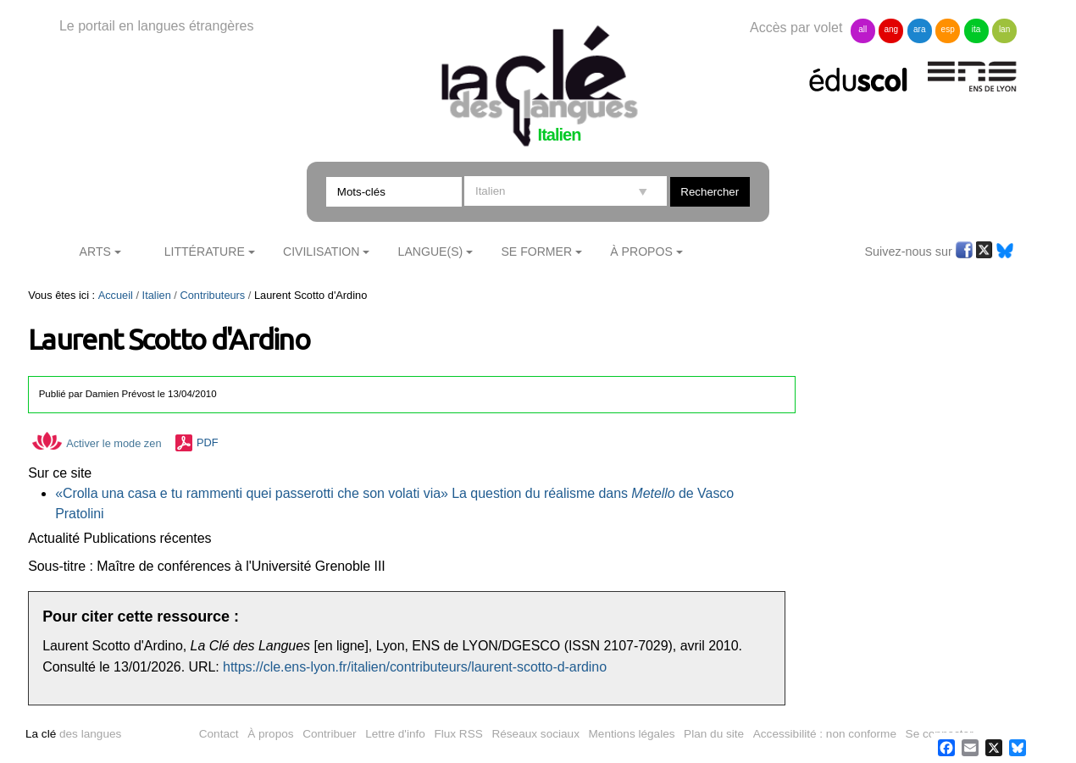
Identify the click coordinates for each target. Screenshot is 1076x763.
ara (919, 29)
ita (976, 29)
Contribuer (329, 733)
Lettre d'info (395, 733)
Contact (219, 733)
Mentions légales (632, 733)
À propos (270, 733)
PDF (208, 443)
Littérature (204, 251)
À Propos (641, 251)
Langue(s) (430, 251)
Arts (95, 251)
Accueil (115, 295)
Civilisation (321, 251)
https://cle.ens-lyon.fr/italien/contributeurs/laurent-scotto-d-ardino (415, 667)
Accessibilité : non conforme (824, 733)
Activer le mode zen (96, 443)
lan (1004, 29)
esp (948, 29)
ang (891, 29)
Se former (536, 251)
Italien (156, 295)
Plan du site (714, 733)
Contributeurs (212, 295)
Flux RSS (458, 733)
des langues (73, 733)
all (862, 29)
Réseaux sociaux (535, 733)
